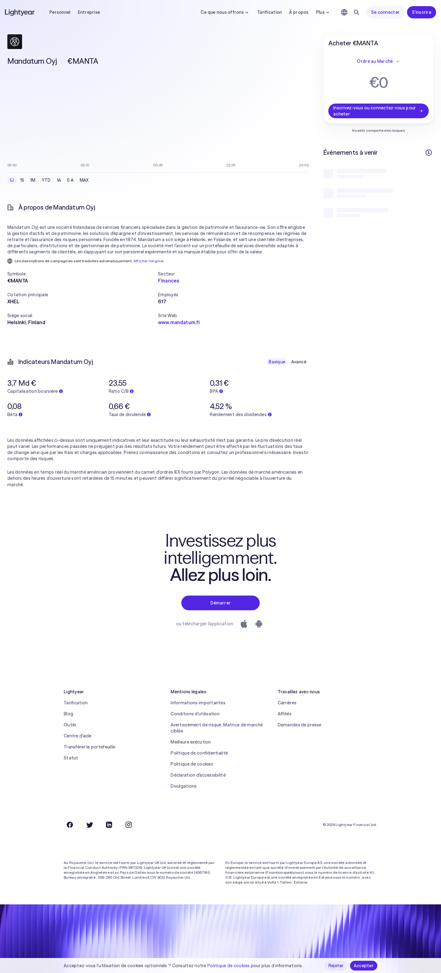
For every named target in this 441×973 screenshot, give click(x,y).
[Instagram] (129, 825)
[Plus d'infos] (429, 152)
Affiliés (285, 714)
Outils (70, 725)
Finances (168, 281)
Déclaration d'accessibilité (198, 775)
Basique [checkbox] (277, 362)
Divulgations (184, 786)
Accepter (364, 965)
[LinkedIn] (109, 825)
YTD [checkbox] (46, 180)
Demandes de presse (300, 725)
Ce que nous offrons (225, 12)
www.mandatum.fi (179, 322)
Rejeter (336, 965)
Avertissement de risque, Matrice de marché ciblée (217, 728)
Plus (323, 12)
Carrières (287, 703)
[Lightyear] (20, 12)
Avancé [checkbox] (298, 362)
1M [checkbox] (33, 180)
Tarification (269, 12)
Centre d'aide (78, 736)
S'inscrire (421, 12)
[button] (82, 274)
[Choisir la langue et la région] (344, 12)
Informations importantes (198, 703)
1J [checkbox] (12, 180)
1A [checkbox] (59, 180)
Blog (68, 714)
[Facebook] (70, 825)
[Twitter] (89, 825)
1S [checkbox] (22, 180)
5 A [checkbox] (70, 180)
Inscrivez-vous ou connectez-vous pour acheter (378, 111)
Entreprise (89, 12)
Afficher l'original (149, 261)
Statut (71, 758)
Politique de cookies (192, 764)
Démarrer (220, 603)
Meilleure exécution (191, 742)
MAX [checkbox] (84, 180)
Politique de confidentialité (199, 753)
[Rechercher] (356, 12)
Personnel (59, 12)
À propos (298, 12)
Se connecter (385, 12)
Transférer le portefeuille (89, 747)
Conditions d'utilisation (195, 714)
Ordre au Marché (378, 61)
